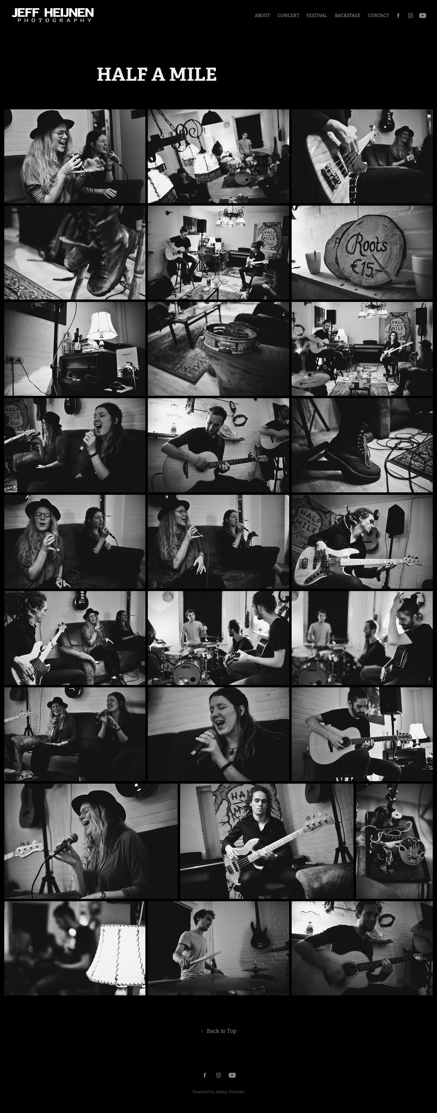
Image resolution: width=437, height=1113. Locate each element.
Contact (378, 15)
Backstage (348, 15)
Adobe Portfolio (230, 1091)
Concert (288, 15)
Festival (317, 15)
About (262, 15)
